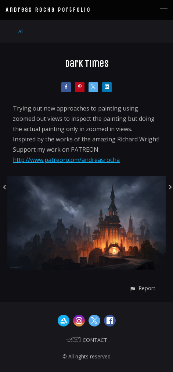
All (21, 31)
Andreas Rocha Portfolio (48, 9)
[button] (142, 288)
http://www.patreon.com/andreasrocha (66, 160)
